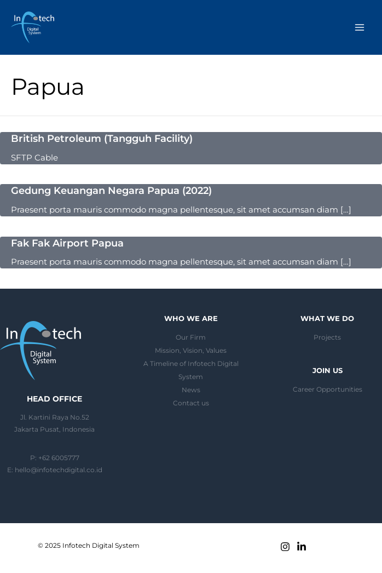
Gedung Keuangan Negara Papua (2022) (111, 190)
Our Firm (191, 337)
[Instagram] (285, 547)
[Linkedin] (301, 547)
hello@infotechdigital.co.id (58, 470)
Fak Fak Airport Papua (67, 243)
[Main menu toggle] (359, 27)
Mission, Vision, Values (191, 350)
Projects (327, 337)
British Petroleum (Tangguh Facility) (102, 138)
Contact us (191, 403)
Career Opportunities (327, 389)
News (191, 390)
